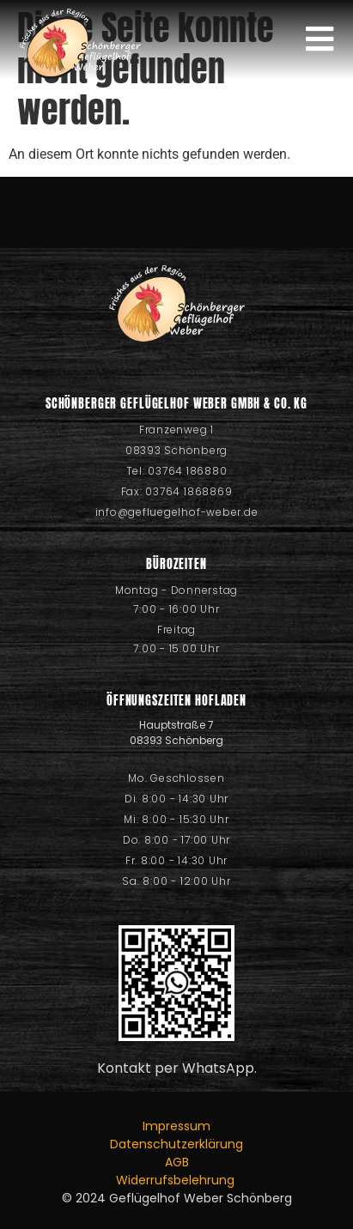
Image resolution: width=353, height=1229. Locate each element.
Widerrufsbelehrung (177, 1180)
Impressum (176, 1126)
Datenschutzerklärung (176, 1144)
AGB (177, 1162)
